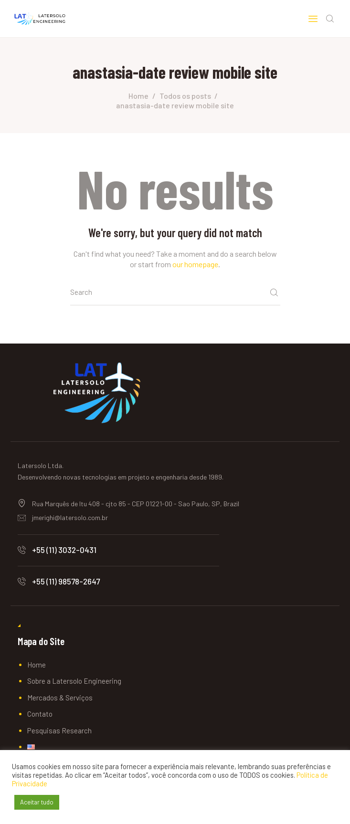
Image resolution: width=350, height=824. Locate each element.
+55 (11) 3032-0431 (64, 550)
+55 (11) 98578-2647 (66, 582)
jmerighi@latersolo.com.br (70, 518)
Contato (40, 715)
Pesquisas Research (59, 731)
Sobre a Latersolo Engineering (74, 682)
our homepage (195, 265)
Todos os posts (185, 96)
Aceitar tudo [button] (36, 802)
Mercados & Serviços (60, 698)
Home (138, 96)
